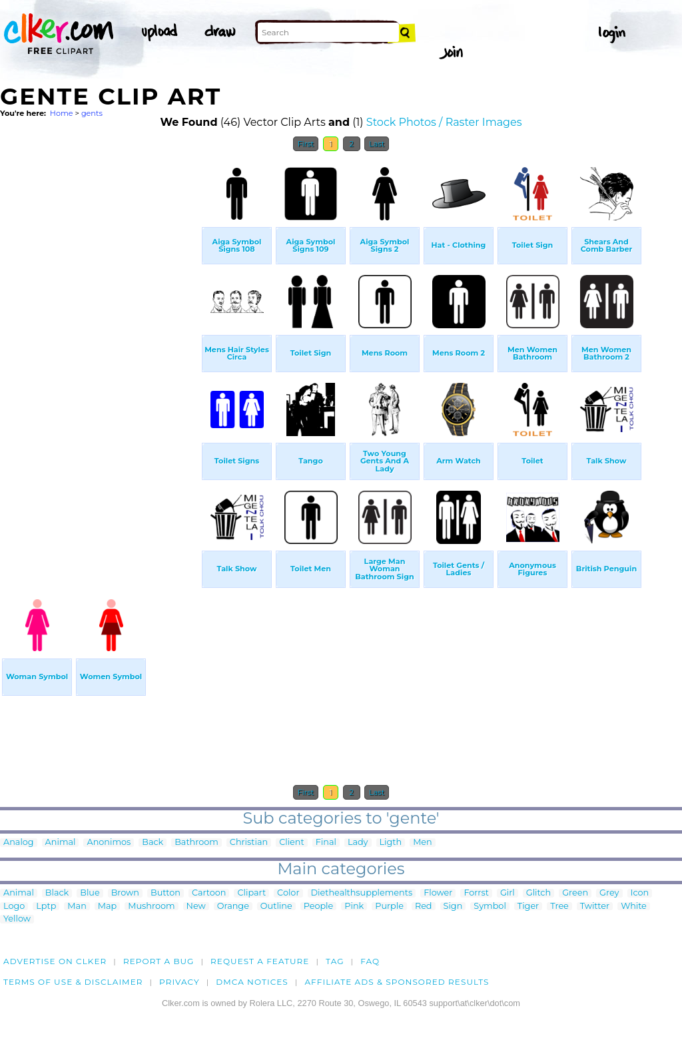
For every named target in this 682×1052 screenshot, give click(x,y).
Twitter (594, 906)
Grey (609, 893)
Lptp (46, 906)
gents (92, 113)
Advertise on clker (55, 961)
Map (107, 906)
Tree (559, 906)
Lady (358, 842)
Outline (276, 906)
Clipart (251, 893)
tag (335, 961)
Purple (389, 906)
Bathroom (196, 842)
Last (376, 143)
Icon (640, 893)
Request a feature (259, 961)
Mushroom (151, 906)
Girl (507, 893)
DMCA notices (252, 982)
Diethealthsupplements (362, 893)
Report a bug (158, 961)
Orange (233, 906)
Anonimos (109, 842)
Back (152, 842)
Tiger (528, 906)
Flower (438, 893)
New (196, 906)
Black (57, 893)
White (634, 906)
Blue (89, 893)
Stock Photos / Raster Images (444, 122)
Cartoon (209, 893)
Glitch (538, 893)
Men (422, 842)
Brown (125, 893)
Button (165, 893)
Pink (354, 906)
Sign (453, 906)
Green (575, 893)
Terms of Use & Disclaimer (73, 982)
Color (288, 893)
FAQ (370, 961)
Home (61, 113)
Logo (14, 906)
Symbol (490, 906)
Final (326, 842)
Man (76, 906)
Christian (249, 842)
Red (423, 906)
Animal (60, 842)
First (306, 143)
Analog (18, 842)
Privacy (179, 982)
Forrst (476, 893)
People (319, 906)
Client (291, 842)
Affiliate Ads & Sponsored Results (396, 982)
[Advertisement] (100, 358)
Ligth (391, 842)
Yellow (17, 919)
